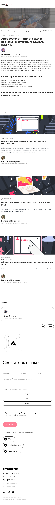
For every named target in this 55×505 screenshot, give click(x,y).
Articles (3, 35)
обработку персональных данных (29, 413)
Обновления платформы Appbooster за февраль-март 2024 (27, 263)
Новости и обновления (7, 136)
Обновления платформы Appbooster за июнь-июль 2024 (25, 204)
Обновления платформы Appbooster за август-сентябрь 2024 (23, 143)
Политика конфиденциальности (12, 497)
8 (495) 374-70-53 (9, 480)
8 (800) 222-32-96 (12, 451)
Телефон (27, 403)
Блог (9, 31)
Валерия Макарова (10, 162)
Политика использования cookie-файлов (14, 500)
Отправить (10, 424)
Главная (3, 31)
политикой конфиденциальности (16, 415)
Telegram (27, 394)
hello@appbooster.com (13, 445)
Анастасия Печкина (10, 54)
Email (27, 399)
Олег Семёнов (11, 316)
